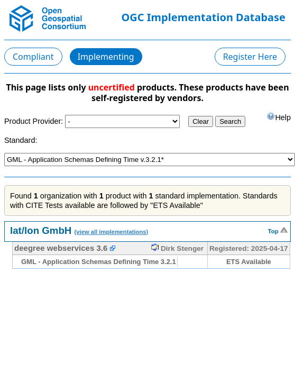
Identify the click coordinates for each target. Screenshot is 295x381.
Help (278, 117)
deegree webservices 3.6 (60, 247)
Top (278, 230)
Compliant (33, 56)
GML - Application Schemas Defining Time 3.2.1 (98, 262)
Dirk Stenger (177, 248)
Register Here (250, 56)
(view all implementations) (112, 232)
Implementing (106, 56)
